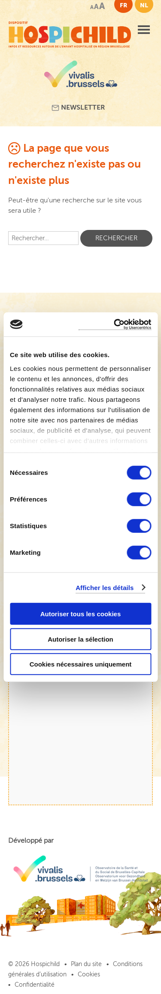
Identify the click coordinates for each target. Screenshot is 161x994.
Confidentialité (35, 985)
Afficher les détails (105, 587)
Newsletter (78, 108)
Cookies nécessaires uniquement (81, 664)
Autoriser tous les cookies (80, 614)
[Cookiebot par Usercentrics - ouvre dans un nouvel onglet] (114, 324)
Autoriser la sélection (80, 638)
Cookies (89, 974)
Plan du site (86, 964)
